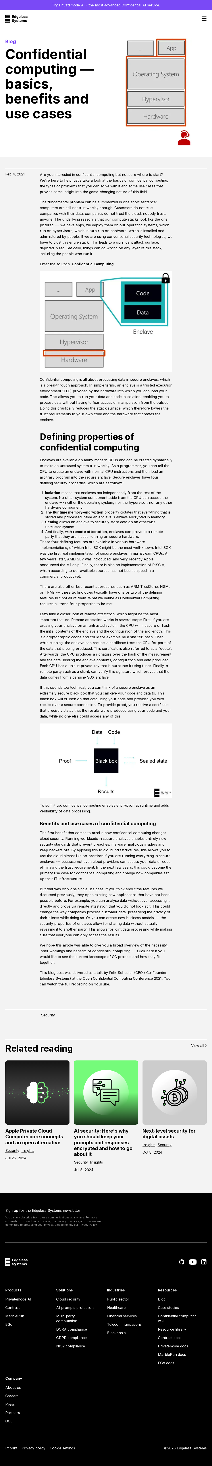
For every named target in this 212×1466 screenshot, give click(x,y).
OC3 (8, 1421)
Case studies (168, 1307)
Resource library (172, 1329)
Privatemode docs (173, 1346)
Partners (12, 1412)
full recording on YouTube (87, 984)
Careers (12, 1396)
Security (48, 1015)
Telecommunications (124, 1324)
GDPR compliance (71, 1337)
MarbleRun (14, 1316)
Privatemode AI (18, 1299)
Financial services (122, 1316)
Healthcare (116, 1307)
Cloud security (68, 1299)
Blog (162, 1299)
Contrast (12, 1307)
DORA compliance (71, 1329)
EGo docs (166, 1363)
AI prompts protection (75, 1307)
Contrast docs (169, 1337)
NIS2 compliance (70, 1346)
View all (199, 1045)
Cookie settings (62, 1448)
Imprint (11, 1448)
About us (13, 1387)
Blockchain (116, 1333)
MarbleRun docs (172, 1354)
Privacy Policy (88, 1224)
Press (10, 1404)
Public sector (118, 1299)
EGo (8, 1324)
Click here (145, 951)
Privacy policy (33, 1448)
